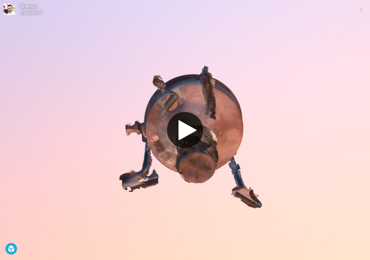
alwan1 (34, 12)
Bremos (29, 6)
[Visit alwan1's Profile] (9, 9)
